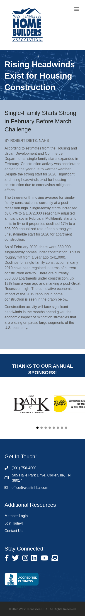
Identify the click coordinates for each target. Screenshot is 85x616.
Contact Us (13, 531)
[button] (47, 428)
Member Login (16, 516)
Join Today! (14, 523)
